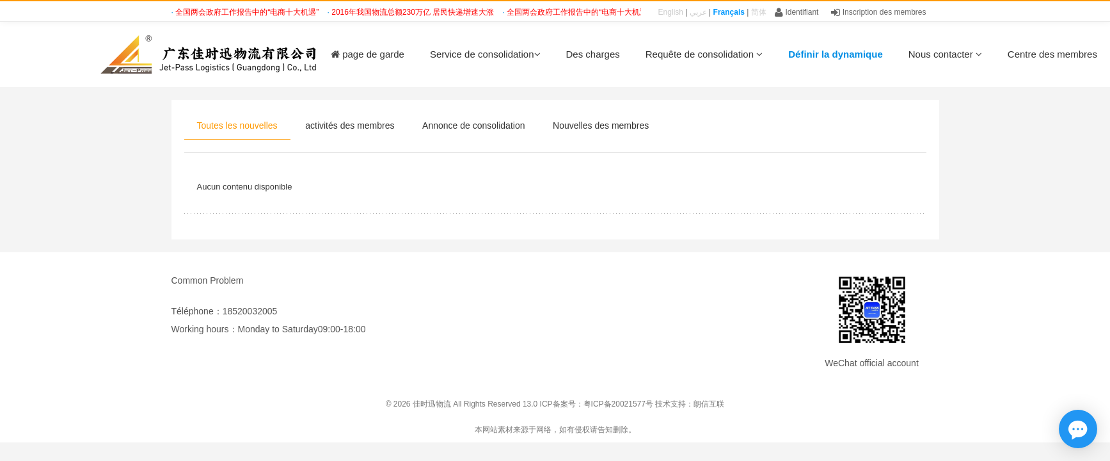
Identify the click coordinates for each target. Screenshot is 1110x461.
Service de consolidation (485, 54)
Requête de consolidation (704, 54)
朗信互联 (709, 404)
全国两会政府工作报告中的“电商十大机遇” (248, 12)
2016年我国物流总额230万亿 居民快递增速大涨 (413, 12)
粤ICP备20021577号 (618, 404)
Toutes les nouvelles (237, 125)
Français (729, 12)
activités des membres (349, 125)
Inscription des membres (878, 12)
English (670, 12)
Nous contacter (945, 54)
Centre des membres (1052, 54)
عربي (698, 12)
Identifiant (796, 12)
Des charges (593, 54)
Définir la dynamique (835, 54)
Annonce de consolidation (473, 125)
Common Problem (207, 280)
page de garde (367, 54)
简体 (758, 12)
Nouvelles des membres (601, 125)
